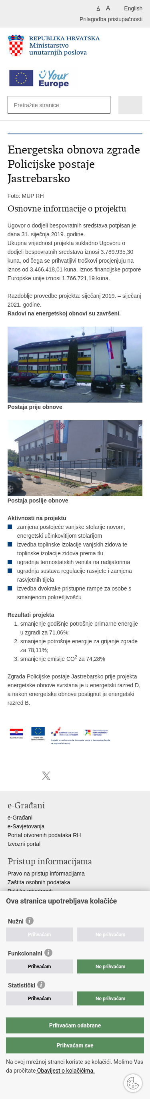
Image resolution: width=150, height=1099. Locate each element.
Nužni (16, 921)
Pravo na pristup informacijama (46, 873)
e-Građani (20, 817)
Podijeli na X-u (46, 776)
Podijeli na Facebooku (29, 776)
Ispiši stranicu (12, 776)
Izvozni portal (24, 844)
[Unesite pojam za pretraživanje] (43, 105)
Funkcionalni (25, 953)
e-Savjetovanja (26, 826)
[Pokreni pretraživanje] (100, 105)
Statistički (21, 985)
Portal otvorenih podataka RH (44, 835)
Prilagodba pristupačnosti (111, 19)
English (133, 8)
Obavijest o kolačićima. (65, 1070)
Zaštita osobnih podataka (39, 882)
